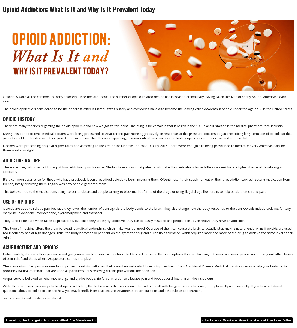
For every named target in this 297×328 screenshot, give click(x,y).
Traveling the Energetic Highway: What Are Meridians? (50, 320)
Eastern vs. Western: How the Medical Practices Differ (247, 320)
